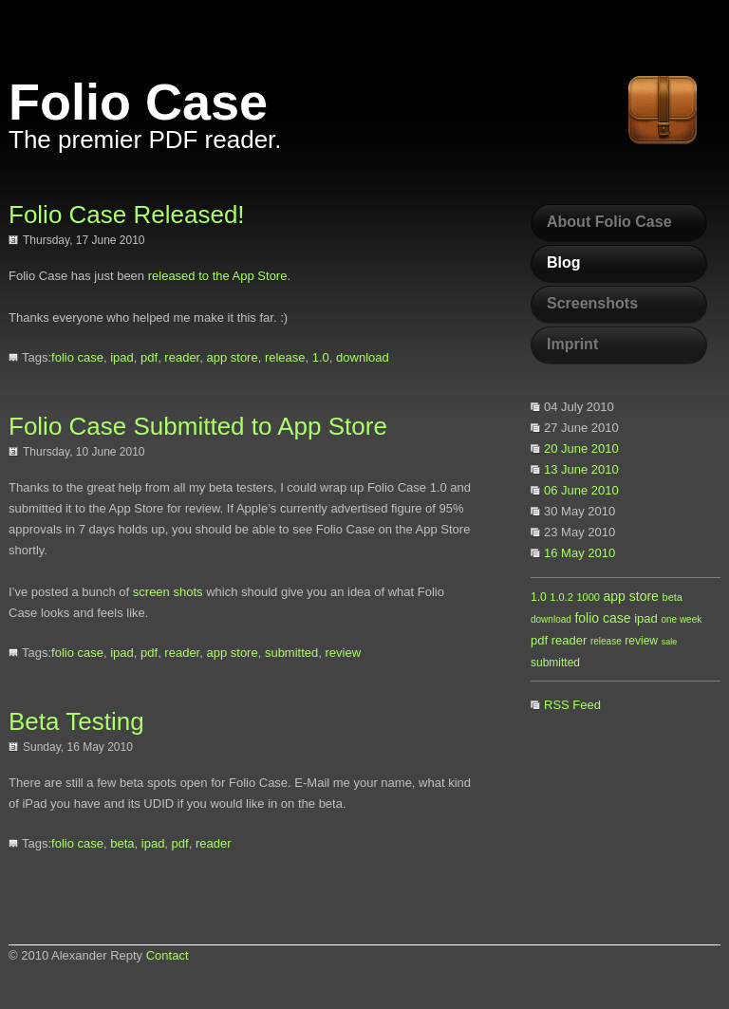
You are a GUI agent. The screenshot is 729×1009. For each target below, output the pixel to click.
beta (672, 597)
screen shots (168, 592)
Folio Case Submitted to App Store (198, 426)
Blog (564, 262)
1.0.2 (561, 597)
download (551, 619)
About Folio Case (609, 222)
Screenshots (592, 303)
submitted (555, 662)
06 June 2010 (581, 490)
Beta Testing (76, 721)
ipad (646, 618)
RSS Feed (572, 705)
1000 (587, 597)
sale (670, 641)
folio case (602, 618)
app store (631, 596)
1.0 (539, 597)
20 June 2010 (581, 448)
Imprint (572, 344)
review (641, 640)
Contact (167, 955)
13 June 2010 (581, 469)
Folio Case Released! (127, 214)
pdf (539, 640)
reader (569, 640)
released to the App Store (218, 276)
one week (681, 619)
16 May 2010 (579, 553)
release (606, 641)
